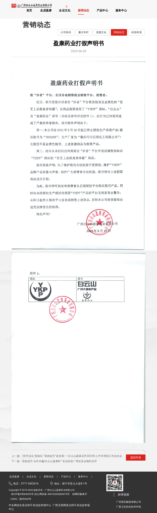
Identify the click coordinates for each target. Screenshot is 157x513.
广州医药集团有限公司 (128, 502)
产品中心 (102, 10)
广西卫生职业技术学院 (128, 506)
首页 (29, 10)
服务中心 (121, 10)
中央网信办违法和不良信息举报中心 (30, 505)
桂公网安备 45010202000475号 (52, 494)
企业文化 (64, 10)
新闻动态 (83, 10)
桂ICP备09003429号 (22, 494)
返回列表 (135, 457)
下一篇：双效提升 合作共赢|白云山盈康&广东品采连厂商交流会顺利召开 (54, 461)
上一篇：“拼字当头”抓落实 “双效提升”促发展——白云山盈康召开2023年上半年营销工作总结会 (67, 455)
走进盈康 (46, 10)
